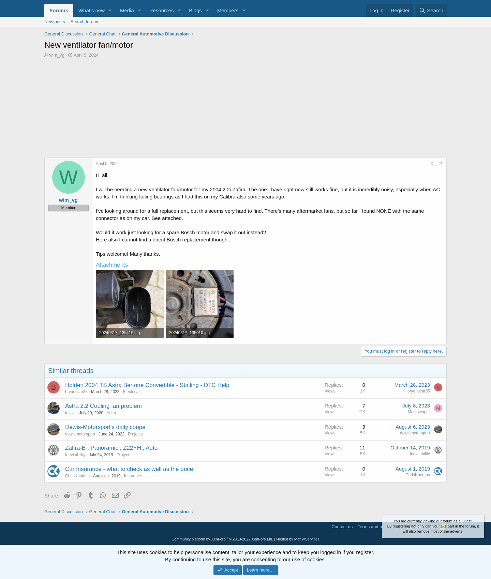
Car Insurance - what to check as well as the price (129, 469)
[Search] (431, 10)
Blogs (195, 10)
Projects (135, 434)
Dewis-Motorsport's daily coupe (105, 427)
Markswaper (419, 412)
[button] (110, 10)
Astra (111, 413)
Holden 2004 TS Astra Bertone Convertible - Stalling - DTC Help (147, 385)
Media (127, 10)
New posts (54, 21)
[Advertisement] (245, 109)
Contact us (342, 526)
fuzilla (70, 413)
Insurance (133, 476)
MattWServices (306, 539)
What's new (91, 10)
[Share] (432, 164)
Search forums (85, 21)
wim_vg (56, 55)
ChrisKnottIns (77, 476)
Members (228, 10)
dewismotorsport (80, 434)
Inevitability (75, 454)
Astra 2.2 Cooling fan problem (103, 406)
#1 (440, 163)
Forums (58, 10)
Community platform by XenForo (222, 539)
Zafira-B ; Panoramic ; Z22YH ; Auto (111, 448)
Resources (161, 10)
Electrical (131, 391)
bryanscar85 (76, 391)
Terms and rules (373, 526)
